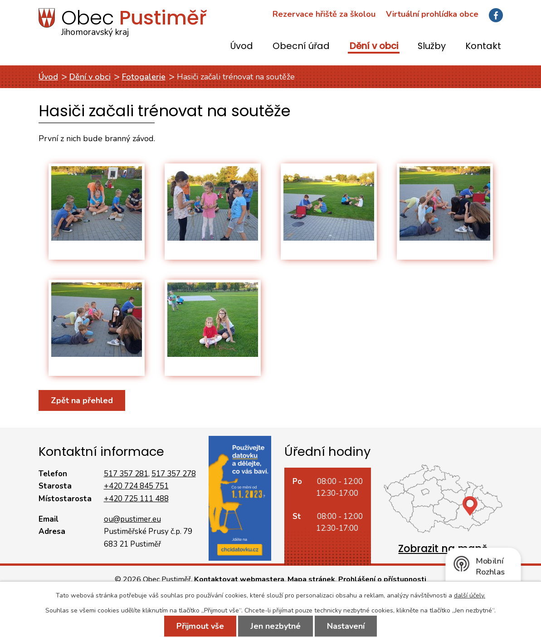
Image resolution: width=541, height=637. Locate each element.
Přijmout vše (200, 626)
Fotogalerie (144, 76)
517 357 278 (173, 474)
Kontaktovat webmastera (239, 579)
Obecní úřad (301, 46)
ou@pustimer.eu (132, 519)
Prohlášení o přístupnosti (382, 579)
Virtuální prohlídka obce (432, 14)
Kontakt (483, 46)
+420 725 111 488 (136, 499)
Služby (432, 46)
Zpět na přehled (82, 400)
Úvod (241, 46)
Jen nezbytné (275, 626)
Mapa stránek (311, 579)
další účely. (469, 595)
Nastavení (346, 626)
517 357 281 (126, 474)
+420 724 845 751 (136, 486)
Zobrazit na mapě (443, 549)
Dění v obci (374, 46)
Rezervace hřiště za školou (324, 14)
